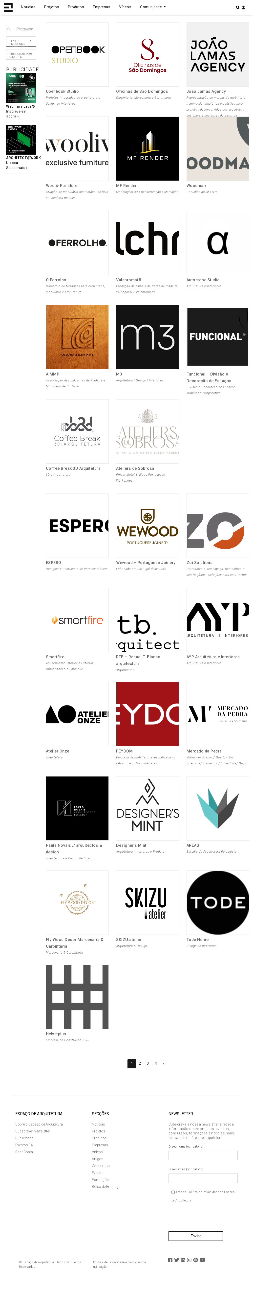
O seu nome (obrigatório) (203, 1160)
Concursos (101, 1174)
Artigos (97, 1167)
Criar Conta (24, 1160)
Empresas (101, 7)
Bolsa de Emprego (106, 1195)
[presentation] (206, 1227)
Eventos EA (24, 1153)
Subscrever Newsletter (32, 1139)
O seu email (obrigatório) (203, 1183)
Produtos (76, 7)
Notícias (28, 7)
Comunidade (151, 7)
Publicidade (24, 1146)
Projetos (51, 7)
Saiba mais (16, 168)
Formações (101, 1188)
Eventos (98, 1181)
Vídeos (125, 7)
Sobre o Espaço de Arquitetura (39, 1132)
